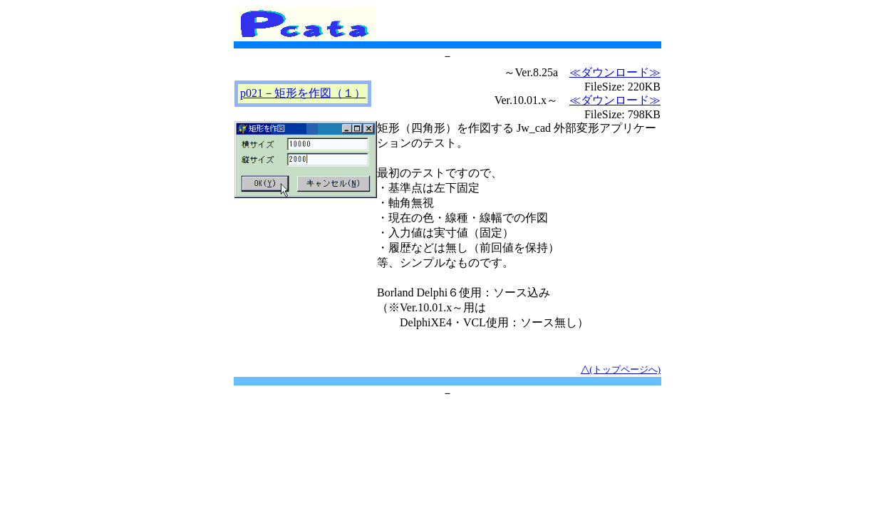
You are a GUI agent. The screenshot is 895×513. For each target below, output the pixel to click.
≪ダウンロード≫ (615, 72)
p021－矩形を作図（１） (303, 93)
